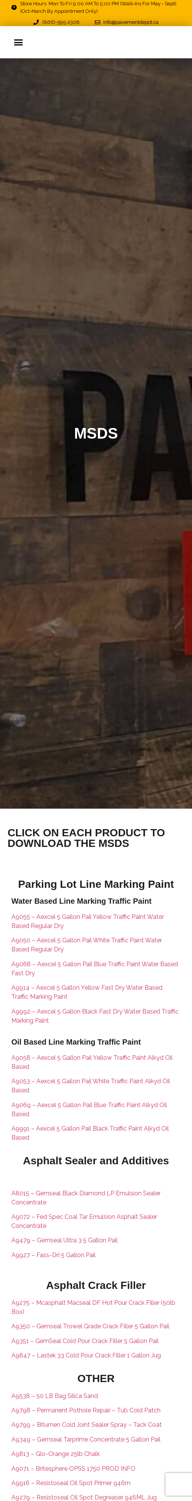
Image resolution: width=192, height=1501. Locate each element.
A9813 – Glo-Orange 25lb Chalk (55, 1453)
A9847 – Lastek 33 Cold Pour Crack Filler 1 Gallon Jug (86, 1355)
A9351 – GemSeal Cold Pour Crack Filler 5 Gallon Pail (85, 1341)
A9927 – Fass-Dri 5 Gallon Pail (54, 1255)
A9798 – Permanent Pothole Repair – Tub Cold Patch (86, 1410)
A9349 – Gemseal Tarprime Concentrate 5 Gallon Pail (86, 1439)
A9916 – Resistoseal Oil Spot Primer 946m (71, 1483)
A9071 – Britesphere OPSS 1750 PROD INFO (73, 1468)
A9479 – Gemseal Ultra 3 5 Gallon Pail (65, 1240)
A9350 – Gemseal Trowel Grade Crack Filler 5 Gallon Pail (90, 1326)
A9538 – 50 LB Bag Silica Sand (54, 1395)
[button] (18, 42)
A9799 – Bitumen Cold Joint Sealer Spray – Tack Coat (86, 1424)
